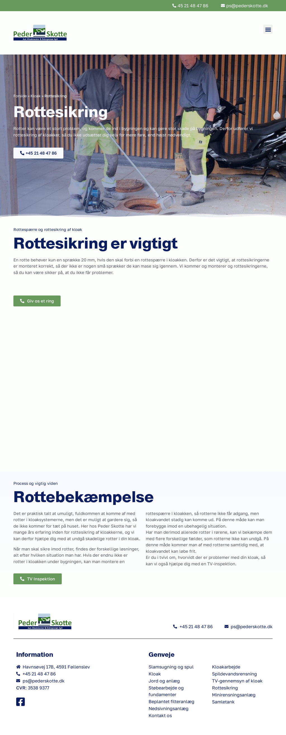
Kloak (35, 96)
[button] (268, 29)
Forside (20, 96)
